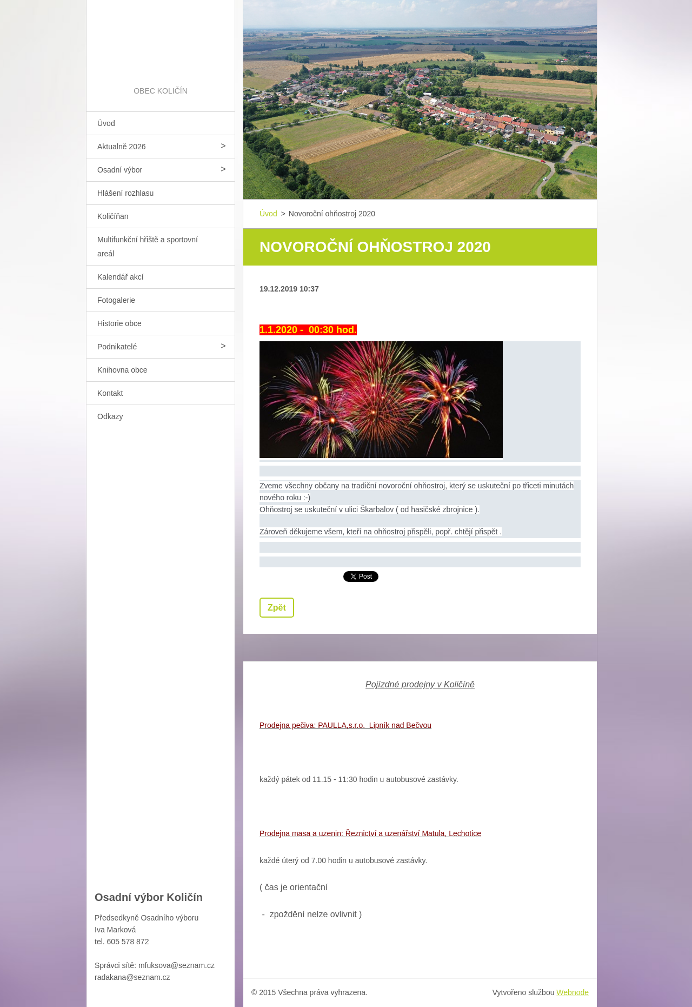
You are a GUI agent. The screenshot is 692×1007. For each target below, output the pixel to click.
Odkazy (110, 416)
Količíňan (113, 216)
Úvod (106, 123)
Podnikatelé (117, 346)
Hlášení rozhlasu (125, 193)
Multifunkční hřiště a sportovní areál (147, 246)
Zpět (277, 607)
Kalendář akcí (120, 277)
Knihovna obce (122, 370)
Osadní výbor (119, 169)
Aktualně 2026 (121, 146)
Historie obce (119, 323)
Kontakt (110, 393)
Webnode (572, 992)
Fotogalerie (116, 300)
